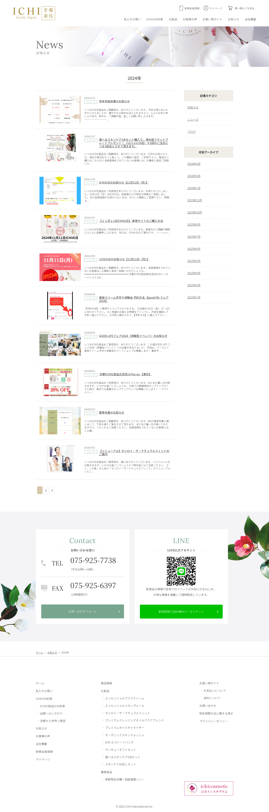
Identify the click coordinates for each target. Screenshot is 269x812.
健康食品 (106, 772)
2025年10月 (194, 212)
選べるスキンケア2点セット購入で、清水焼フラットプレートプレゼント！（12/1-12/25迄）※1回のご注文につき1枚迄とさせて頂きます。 (133, 142)
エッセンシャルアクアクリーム (124, 698)
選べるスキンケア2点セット (122, 757)
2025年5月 (194, 261)
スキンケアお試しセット (120, 764)
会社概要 (250, 19)
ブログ (191, 131)
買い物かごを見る (245, 8)
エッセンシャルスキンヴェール (124, 705)
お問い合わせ (207, 705)
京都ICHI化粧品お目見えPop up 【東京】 (125, 374)
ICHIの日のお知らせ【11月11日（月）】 (124, 182)
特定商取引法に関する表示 (216, 713)
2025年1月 (194, 297)
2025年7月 (194, 236)
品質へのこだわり (51, 713)
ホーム (40, 683)
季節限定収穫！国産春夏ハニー (124, 779)
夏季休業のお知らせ (111, 412)
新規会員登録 (192, 8)
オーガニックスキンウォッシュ (124, 735)
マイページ (216, 8)
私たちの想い (132, 19)
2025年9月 (194, 224)
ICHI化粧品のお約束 (52, 706)
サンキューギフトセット (120, 749)
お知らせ (233, 19)
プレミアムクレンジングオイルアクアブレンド (134, 720)
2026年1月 (194, 188)
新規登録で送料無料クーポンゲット (181, 611)
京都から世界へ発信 (53, 720)
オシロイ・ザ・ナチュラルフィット (127, 713)
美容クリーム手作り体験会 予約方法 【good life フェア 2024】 (134, 299)
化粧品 (173, 19)
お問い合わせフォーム (83, 611)
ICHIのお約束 (155, 19)
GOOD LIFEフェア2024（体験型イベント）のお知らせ (133, 336)
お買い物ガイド (212, 19)
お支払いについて (214, 690)
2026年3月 (194, 176)
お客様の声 (190, 19)
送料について (211, 698)
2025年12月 (194, 200)
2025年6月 (194, 249)
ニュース (91, 101)
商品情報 (106, 683)
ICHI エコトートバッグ (119, 742)
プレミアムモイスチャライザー (124, 727)
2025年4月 (194, 273)
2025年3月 (194, 285)
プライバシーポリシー (213, 721)
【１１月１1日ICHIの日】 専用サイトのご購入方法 (131, 221)
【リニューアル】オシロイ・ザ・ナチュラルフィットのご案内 (134, 452)
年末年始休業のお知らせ (114, 101)
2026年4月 (194, 164)
